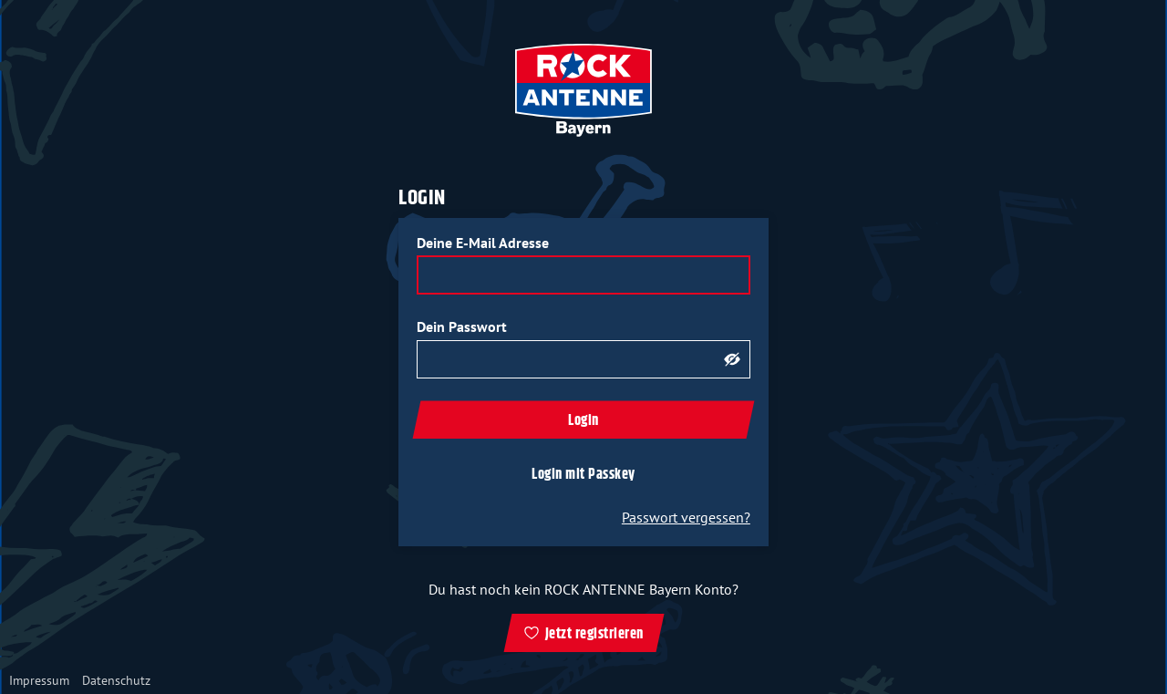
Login (583, 420)
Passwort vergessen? (686, 517)
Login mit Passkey (583, 474)
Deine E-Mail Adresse (483, 242)
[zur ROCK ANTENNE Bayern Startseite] (583, 90)
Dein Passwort (462, 326)
